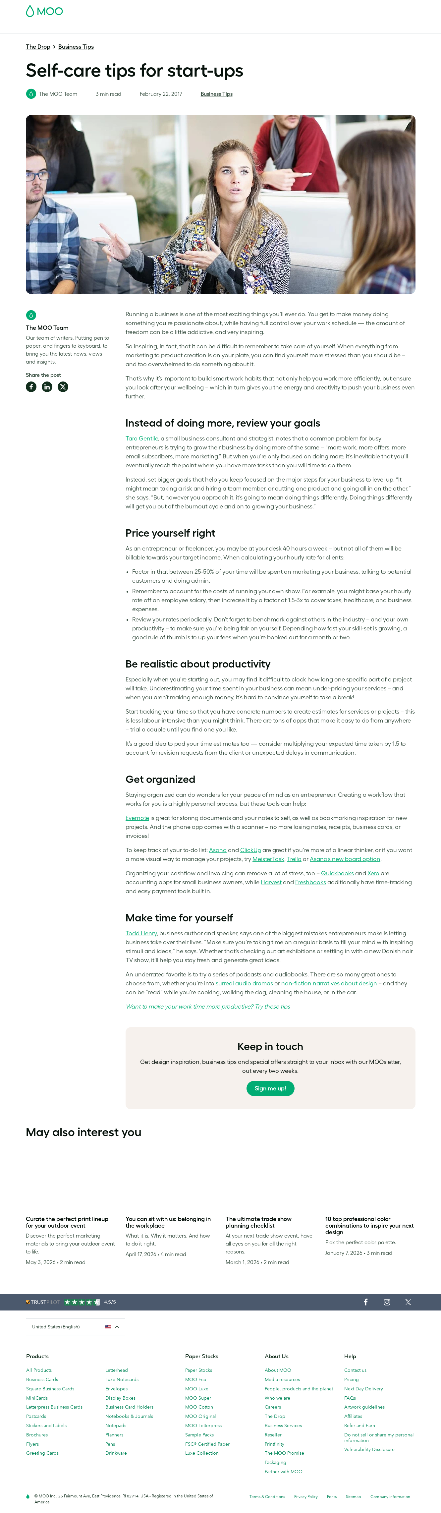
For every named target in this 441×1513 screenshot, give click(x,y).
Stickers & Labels (115, 27)
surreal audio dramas (244, 983)
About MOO (278, 1370)
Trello (294, 859)
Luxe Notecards (121, 1379)
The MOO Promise (284, 1453)
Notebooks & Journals (129, 1416)
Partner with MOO (284, 1472)
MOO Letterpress (203, 1425)
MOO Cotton (199, 1407)
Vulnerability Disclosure (369, 1449)
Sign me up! (270, 1088)
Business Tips (76, 46)
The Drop (38, 46)
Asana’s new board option (345, 859)
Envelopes (116, 1389)
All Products (39, 1370)
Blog (328, 27)
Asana (218, 850)
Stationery (203, 27)
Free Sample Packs (276, 9)
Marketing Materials (163, 27)
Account (312, 9)
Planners (114, 1435)
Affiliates (353, 1416)
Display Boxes (120, 1398)
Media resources (282, 1379)
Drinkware (116, 1453)
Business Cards (43, 27)
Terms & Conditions (267, 1496)
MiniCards (37, 1398)
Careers (273, 1407)
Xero (373, 873)
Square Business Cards (50, 1389)
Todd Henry (141, 933)
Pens (110, 1444)
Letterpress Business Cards (54, 1407)
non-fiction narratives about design (329, 983)
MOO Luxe (196, 1389)
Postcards (78, 27)
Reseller (273, 1435)
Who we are (277, 1398)
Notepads (115, 1425)
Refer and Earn (359, 1425)
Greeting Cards (42, 1453)
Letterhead (116, 1370)
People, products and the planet (299, 1389)
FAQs (350, 1398)
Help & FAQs (353, 27)
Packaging (275, 1462)
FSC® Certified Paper (207, 1444)
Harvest (271, 882)
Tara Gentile (142, 438)
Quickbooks (337, 873)
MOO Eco (195, 1379)
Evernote (137, 818)
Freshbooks (310, 882)
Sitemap (353, 1496)
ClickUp (250, 850)
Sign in (334, 9)
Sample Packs (199, 1435)
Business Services (296, 27)
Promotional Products (245, 27)
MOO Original (200, 1416)
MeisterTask (268, 859)
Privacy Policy (306, 1496)
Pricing (351, 1379)
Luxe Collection (202, 1453)
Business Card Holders (129, 1407)
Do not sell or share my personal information (379, 1437)
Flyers (32, 1444)
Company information (390, 1496)
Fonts (332, 1496)
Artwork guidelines (364, 1407)
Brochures (37, 1435)
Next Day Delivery (363, 1389)
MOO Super (198, 1398)
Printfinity (274, 1444)
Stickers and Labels (46, 1425)
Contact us (355, 1370)
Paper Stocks (198, 1370)
